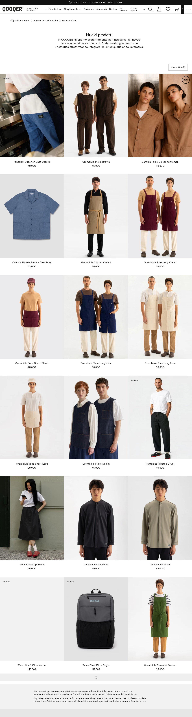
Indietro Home (21, 20)
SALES (40, 20)
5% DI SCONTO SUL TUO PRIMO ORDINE (96, 2)
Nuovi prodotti (76, 20)
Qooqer (14, 9)
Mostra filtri (178, 67)
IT (187, 9)
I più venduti (56, 20)
